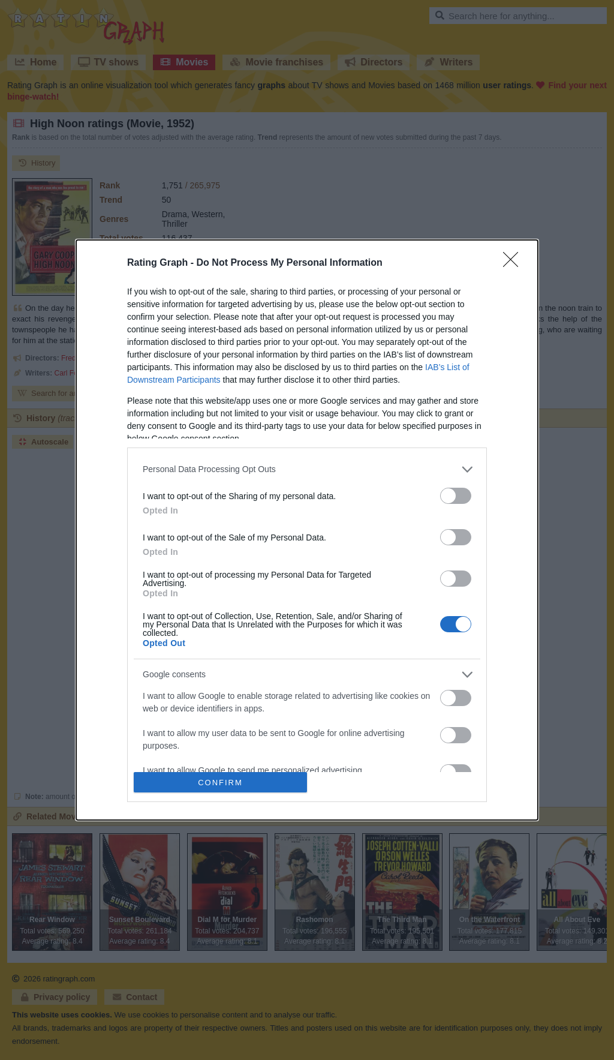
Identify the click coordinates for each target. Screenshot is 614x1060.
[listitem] (307, 469)
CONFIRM (220, 782)
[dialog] (307, 530)
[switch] (455, 496)
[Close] (514, 263)
